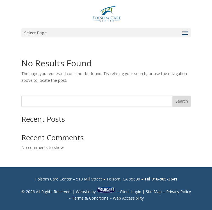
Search (181, 101)
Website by (95, 191)
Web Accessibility (128, 198)
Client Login (130, 191)
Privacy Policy (178, 191)
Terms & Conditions (90, 198)
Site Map (154, 191)
